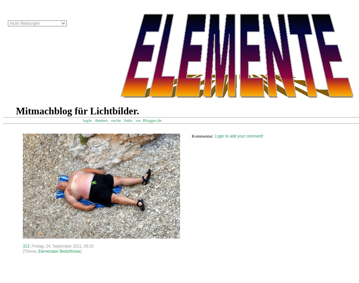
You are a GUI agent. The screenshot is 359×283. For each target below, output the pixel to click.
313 (26, 246)
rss (138, 120)
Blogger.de (156, 120)
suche (116, 120)
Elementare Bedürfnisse (59, 251)
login (87, 120)
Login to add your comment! (239, 136)
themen (101, 120)
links (128, 120)
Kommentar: (203, 136)
